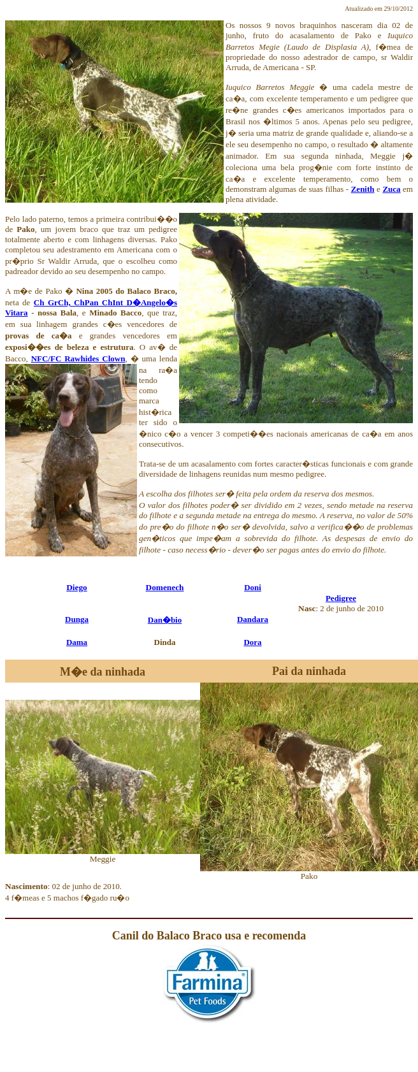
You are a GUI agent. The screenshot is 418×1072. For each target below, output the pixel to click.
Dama (76, 642)
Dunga (77, 619)
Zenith (363, 189)
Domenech (165, 587)
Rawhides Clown (94, 358)
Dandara (252, 619)
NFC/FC (48, 358)
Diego (76, 587)
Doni (252, 587)
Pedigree (341, 598)
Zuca (391, 189)
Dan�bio (165, 620)
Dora (252, 642)
